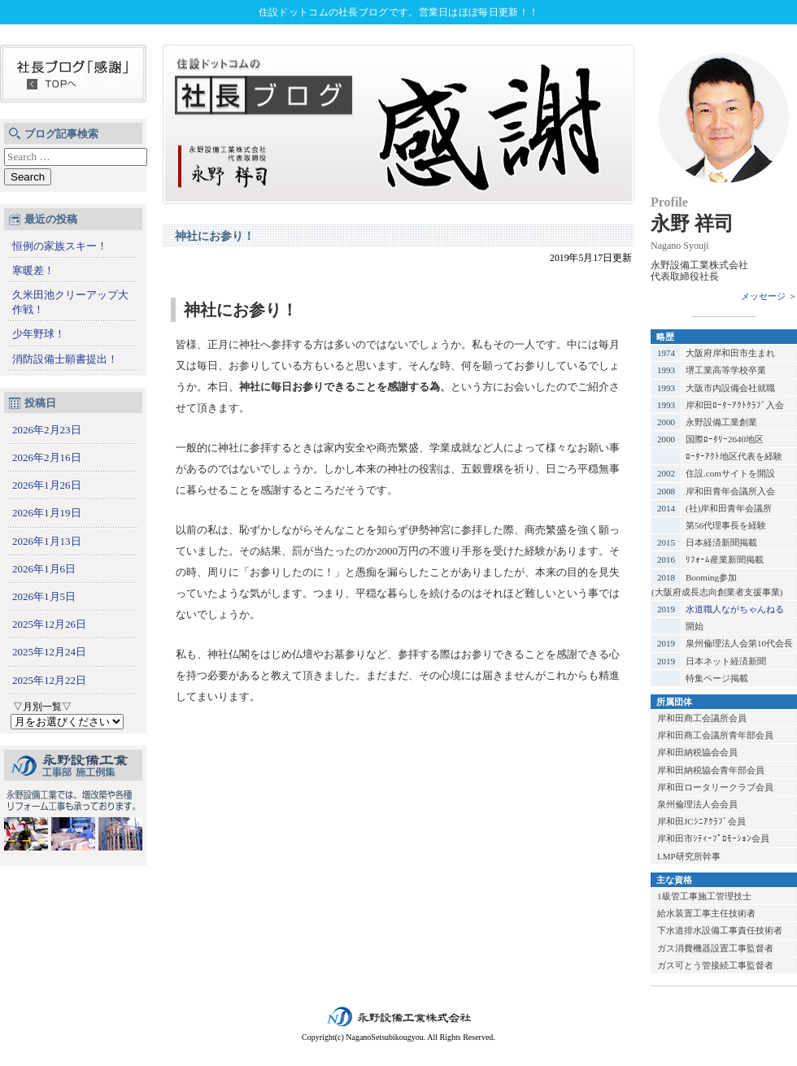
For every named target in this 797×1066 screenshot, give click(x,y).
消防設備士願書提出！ (65, 359)
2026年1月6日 (44, 569)
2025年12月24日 (49, 652)
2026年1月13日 (46, 541)
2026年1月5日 (44, 596)
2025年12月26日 (49, 624)
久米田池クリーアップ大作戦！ (70, 302)
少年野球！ (38, 334)
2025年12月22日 (49, 680)
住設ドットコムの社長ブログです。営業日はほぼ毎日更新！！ (398, 12)
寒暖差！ (33, 270)
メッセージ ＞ (769, 296)
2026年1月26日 (46, 485)
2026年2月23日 (46, 430)
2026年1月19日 (46, 513)
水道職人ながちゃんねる (735, 609)
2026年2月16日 (46, 457)
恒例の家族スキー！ (59, 246)
